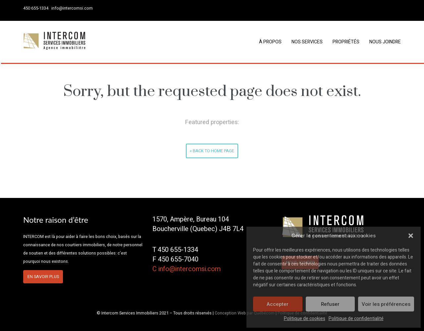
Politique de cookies (304, 318)
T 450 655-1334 (175, 250)
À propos (270, 41)
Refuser (330, 304)
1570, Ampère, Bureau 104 (190, 219)
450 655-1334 (35, 8)
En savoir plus (43, 277)
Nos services (307, 41)
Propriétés (346, 41)
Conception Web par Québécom (245, 313)
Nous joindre (385, 41)
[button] (410, 235)
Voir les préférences (386, 304)
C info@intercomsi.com (186, 269)
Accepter (278, 304)
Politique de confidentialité (356, 318)
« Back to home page (212, 151)
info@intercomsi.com (72, 8)
